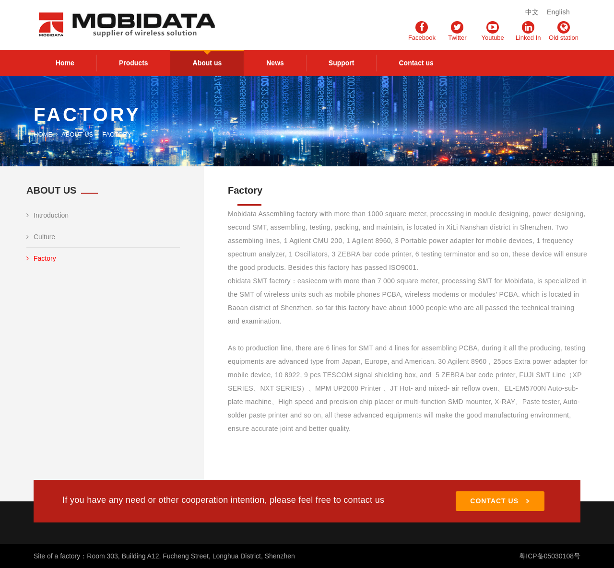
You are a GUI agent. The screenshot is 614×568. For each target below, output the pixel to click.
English (558, 12)
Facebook (422, 31)
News (275, 63)
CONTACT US (500, 501)
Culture (40, 237)
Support (341, 63)
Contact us (416, 63)
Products (133, 63)
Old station (564, 31)
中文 (532, 12)
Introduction (47, 215)
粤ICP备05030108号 (549, 556)
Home (65, 63)
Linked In (528, 31)
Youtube (493, 31)
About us (207, 63)
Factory (41, 258)
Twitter (457, 31)
